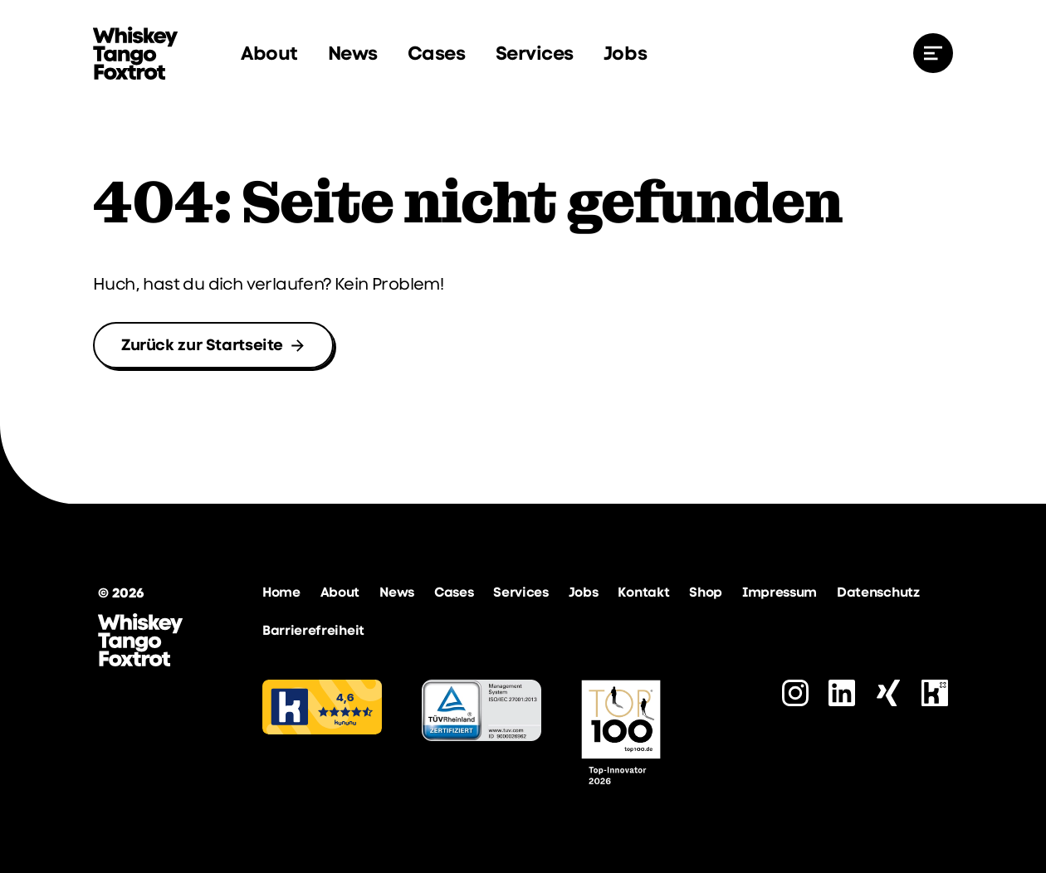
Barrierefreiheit (313, 630)
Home (281, 592)
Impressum (779, 592)
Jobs (625, 53)
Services (535, 53)
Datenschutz (878, 592)
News (353, 53)
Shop (705, 592)
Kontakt (643, 592)
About (269, 53)
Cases (437, 53)
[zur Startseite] (135, 53)
